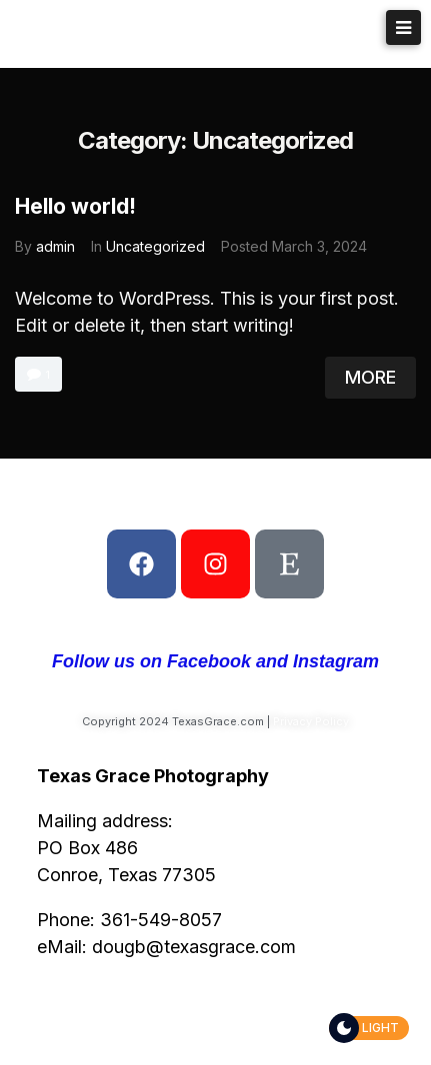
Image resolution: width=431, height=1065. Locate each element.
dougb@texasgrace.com (194, 946)
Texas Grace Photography (187, 33)
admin (55, 246)
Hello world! (75, 206)
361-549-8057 (161, 919)
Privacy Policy (311, 721)
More (370, 377)
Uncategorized (155, 246)
